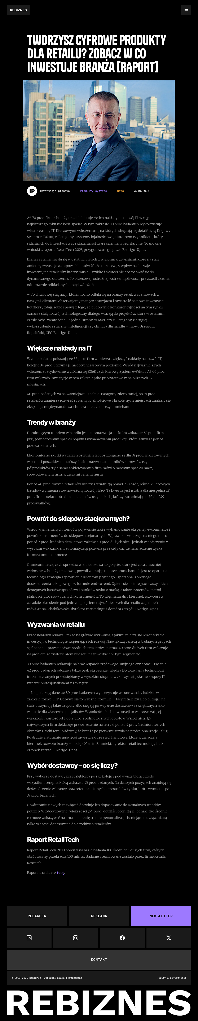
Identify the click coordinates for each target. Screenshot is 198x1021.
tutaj (60, 872)
